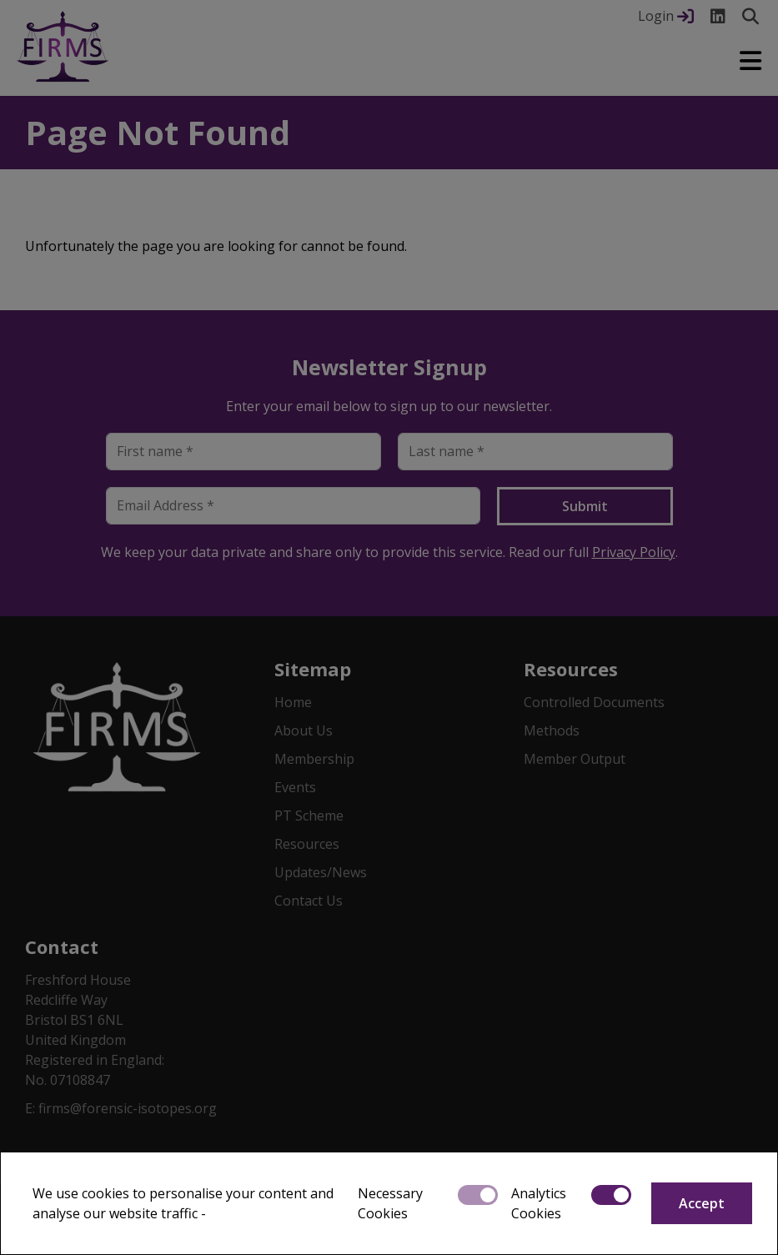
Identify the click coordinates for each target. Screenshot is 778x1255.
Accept (702, 1203)
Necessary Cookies (390, 1203)
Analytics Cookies (538, 1203)
